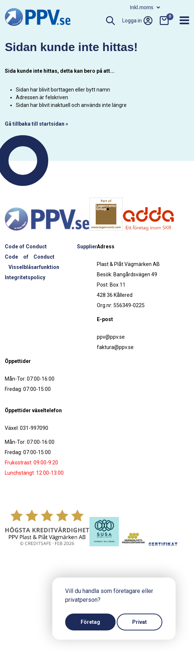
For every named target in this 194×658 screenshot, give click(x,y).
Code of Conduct (26, 246)
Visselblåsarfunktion (33, 267)
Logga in (137, 20)
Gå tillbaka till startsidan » (36, 124)
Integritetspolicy (25, 277)
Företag (90, 622)
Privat (139, 622)
